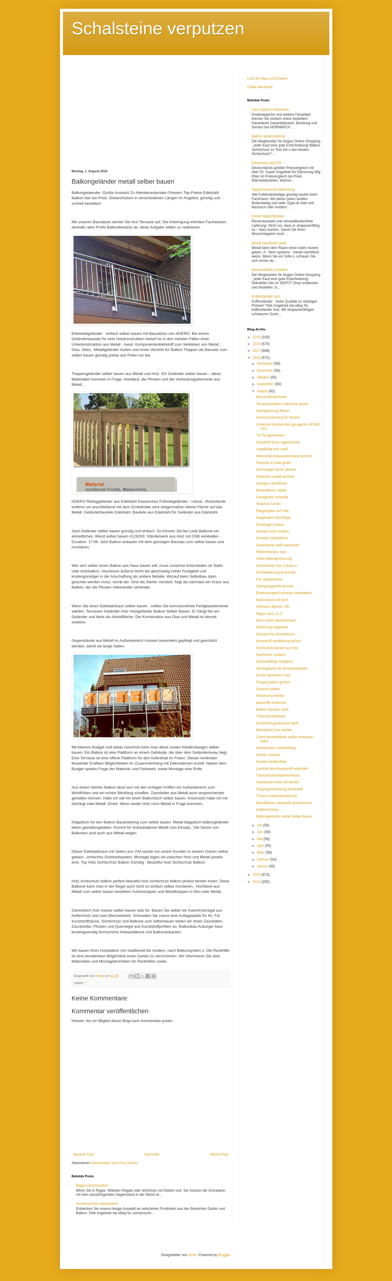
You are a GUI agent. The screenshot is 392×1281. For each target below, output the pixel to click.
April (261, 846)
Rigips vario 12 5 (269, 614)
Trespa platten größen (273, 682)
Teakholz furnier (268, 504)
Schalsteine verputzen (158, 28)
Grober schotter (268, 755)
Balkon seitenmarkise (268, 136)
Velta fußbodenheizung (274, 559)
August (263, 391)
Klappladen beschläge (273, 518)
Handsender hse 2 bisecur (276, 566)
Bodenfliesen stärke (271, 490)
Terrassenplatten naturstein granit (282, 404)
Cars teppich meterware (270, 110)
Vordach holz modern (272, 531)
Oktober (263, 377)
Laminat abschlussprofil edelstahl (282, 769)
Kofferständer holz (266, 296)
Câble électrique (260, 87)
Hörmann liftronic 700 (272, 607)
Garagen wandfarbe (271, 483)
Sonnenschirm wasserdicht (97, 1204)
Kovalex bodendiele (271, 762)
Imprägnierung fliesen (273, 411)
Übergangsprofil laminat (274, 586)
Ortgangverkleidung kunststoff (279, 789)
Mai (260, 839)
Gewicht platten (268, 689)
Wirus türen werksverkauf (275, 620)
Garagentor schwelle (272, 497)
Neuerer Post (83, 1154)
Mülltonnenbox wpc (271, 552)
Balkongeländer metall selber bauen (284, 816)
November (265, 371)
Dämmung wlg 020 (266, 163)
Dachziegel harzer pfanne (276, 470)
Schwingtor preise (270, 525)
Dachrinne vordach (270, 655)
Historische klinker (270, 696)
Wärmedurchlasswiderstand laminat (283, 456)
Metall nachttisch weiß (269, 243)
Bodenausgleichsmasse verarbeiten (283, 593)
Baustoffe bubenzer (271, 703)
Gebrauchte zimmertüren (275, 634)
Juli (260, 825)
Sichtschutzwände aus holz (277, 648)
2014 (257, 882)
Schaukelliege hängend (274, 661)
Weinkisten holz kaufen (274, 730)
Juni (260, 832)
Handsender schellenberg (276, 748)
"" (86, 983)
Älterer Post (219, 1154)
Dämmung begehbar (272, 627)
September (266, 384)
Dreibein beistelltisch (272, 538)
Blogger (224, 1255)
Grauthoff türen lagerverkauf (278, 442)
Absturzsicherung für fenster (278, 417)
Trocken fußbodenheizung (276, 796)
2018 (257, 344)
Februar (263, 859)
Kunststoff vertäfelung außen (278, 641)
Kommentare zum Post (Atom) (114, 1163)
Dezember (265, 363)
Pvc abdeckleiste (269, 579)
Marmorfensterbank (271, 397)
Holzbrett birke (267, 810)
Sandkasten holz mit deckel (277, 782)
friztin (192, 1255)
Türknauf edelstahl (270, 716)
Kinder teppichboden (268, 216)
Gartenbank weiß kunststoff (277, 545)
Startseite (151, 1154)
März (261, 852)
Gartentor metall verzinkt (275, 477)
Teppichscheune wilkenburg (273, 189)
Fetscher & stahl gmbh (273, 463)
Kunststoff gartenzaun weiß (277, 723)
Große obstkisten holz (273, 675)
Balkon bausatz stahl (272, 709)
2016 (257, 358)
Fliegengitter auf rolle (272, 511)
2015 (257, 875)
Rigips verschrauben (92, 1185)
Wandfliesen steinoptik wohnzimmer (284, 803)
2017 (257, 351)
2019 (257, 337)
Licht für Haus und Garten (267, 78)
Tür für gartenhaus (270, 435)
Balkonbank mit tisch (272, 600)
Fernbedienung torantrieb (275, 572)
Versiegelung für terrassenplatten (281, 668)
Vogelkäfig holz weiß (272, 449)
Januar (262, 866)
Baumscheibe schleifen (270, 270)
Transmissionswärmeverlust (277, 775)
